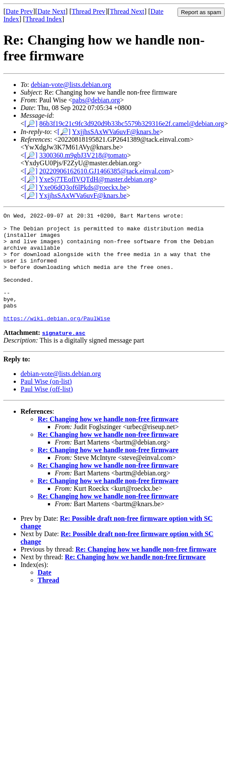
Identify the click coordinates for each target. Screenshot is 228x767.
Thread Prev (88, 11)
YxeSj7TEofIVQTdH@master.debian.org (96, 179)
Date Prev (19, 11)
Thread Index (43, 19)
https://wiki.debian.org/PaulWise (56, 340)
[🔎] (31, 123)
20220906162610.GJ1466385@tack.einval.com (104, 171)
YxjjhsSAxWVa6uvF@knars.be (116, 131)
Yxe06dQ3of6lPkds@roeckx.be (82, 187)
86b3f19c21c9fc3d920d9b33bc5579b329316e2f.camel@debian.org (131, 123)
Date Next (51, 11)
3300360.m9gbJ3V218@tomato (83, 155)
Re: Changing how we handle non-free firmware (108, 441)
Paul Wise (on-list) (46, 403)
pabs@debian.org (96, 100)
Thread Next (127, 11)
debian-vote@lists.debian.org (71, 84)
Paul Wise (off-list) (47, 411)
